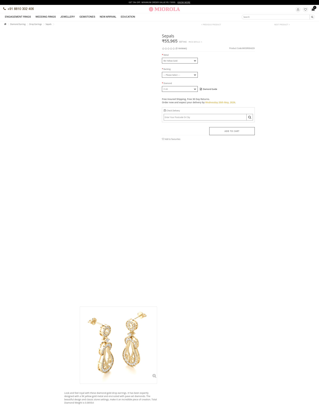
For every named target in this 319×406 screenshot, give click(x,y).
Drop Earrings (35, 24)
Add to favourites (171, 139)
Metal (166, 55)
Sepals (48, 24)
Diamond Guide (208, 89)
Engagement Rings (18, 17)
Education (128, 17)
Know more (184, 2)
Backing (167, 69)
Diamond (168, 83)
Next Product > (282, 24)
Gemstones (87, 17)
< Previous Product (211, 24)
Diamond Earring (18, 24)
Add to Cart (232, 131)
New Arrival (108, 17)
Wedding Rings (45, 17)
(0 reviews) (181, 48)
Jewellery (67, 17)
